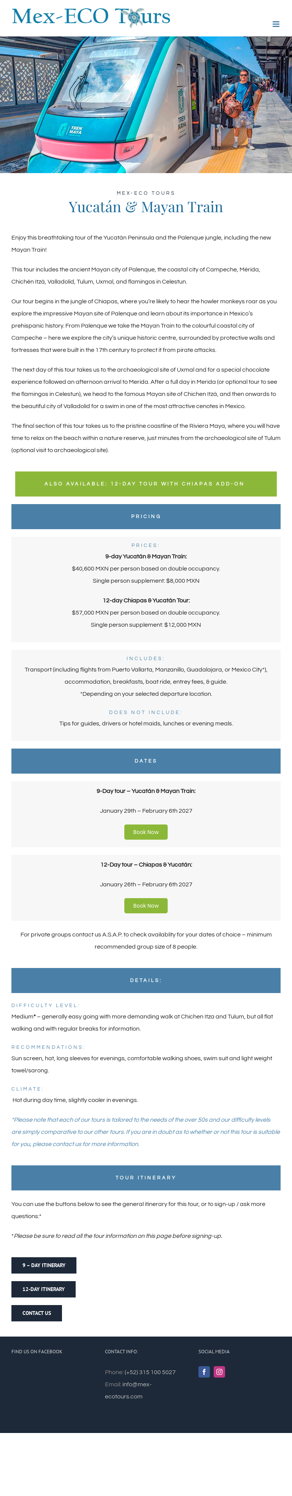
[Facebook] (204, 1372)
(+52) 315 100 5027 (150, 1372)
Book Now (146, 832)
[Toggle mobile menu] (277, 24)
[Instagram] (219, 1372)
